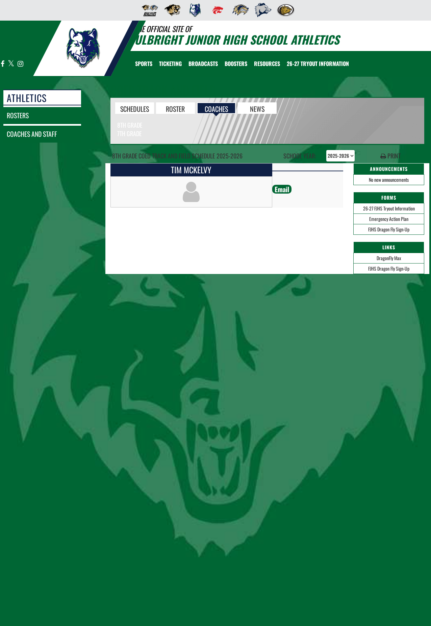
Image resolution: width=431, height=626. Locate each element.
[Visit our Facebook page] (2, 64)
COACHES (216, 108)
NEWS (257, 108)
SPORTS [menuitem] (143, 63)
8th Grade (129, 125)
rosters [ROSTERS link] (18, 115)
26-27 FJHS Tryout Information (389, 208)
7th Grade (129, 133)
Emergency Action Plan (388, 218)
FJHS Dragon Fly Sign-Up (388, 229)
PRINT (390, 156)
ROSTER (175, 108)
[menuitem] (147, 10)
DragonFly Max (389, 257)
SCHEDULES (134, 108)
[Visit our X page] (11, 64)
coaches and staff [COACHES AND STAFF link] (32, 134)
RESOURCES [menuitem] (267, 63)
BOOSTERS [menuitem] (236, 63)
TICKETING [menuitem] (170, 63)
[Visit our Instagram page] (20, 64)
